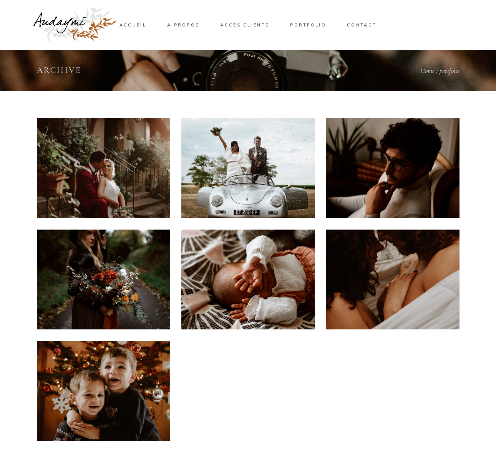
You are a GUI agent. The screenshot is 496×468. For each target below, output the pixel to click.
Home (427, 70)
